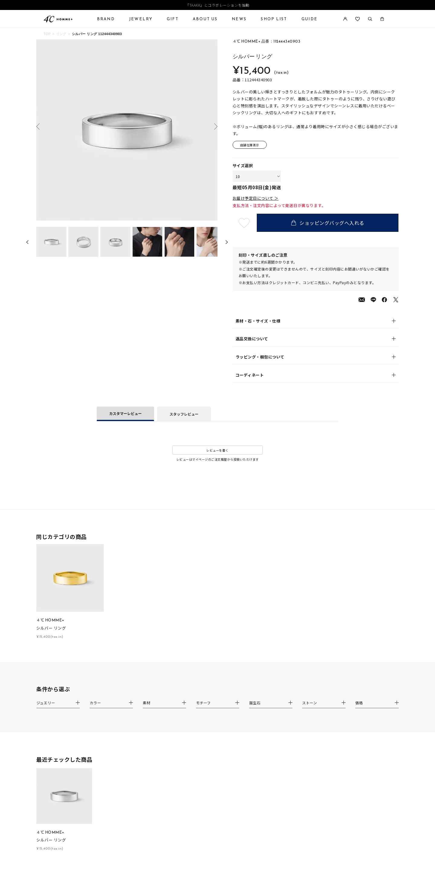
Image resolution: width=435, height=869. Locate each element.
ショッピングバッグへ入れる (327, 222)
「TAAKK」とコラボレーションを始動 (217, 5)
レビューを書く (217, 450)
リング (61, 34)
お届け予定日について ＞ (256, 198)
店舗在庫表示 (249, 145)
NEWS (239, 19)
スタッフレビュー (183, 414)
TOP (47, 34)
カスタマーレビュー (125, 413)
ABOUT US (205, 19)
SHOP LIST (274, 19)
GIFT (173, 19)
